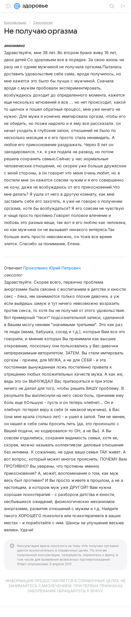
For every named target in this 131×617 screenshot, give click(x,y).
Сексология (42, 22)
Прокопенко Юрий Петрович (51, 267)
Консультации (15, 22)
